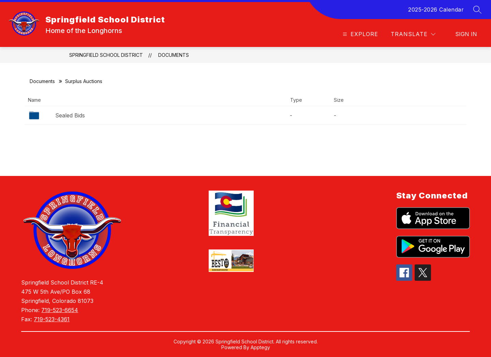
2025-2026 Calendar (436, 9)
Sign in (466, 34)
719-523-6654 (59, 310)
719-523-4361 (52, 319)
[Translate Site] (413, 34)
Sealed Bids (70, 115)
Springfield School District (106, 55)
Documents (173, 55)
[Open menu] (359, 34)
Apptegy (260, 347)
